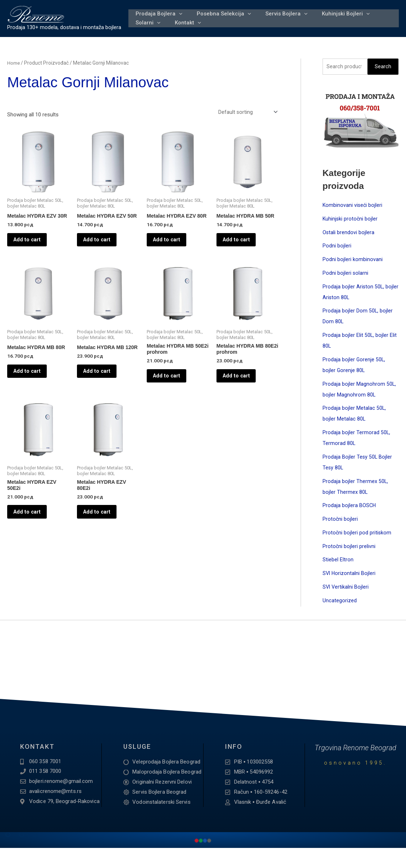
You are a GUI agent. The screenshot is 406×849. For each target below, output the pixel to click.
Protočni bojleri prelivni (349, 547)
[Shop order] (247, 112)
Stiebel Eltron (338, 560)
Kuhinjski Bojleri (336, 10)
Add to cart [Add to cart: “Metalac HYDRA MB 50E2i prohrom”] (172, 390)
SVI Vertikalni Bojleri (346, 588)
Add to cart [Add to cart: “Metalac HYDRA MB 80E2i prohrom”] (241, 390)
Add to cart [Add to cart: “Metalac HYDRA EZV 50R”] (102, 248)
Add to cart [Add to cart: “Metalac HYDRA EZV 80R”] (172, 248)
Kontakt (183, 26)
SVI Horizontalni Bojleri (350, 574)
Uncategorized (340, 601)
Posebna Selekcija (219, 10)
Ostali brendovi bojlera (349, 233)
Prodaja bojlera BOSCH (350, 506)
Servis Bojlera (279, 10)
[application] (177, 10)
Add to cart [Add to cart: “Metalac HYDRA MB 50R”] (241, 243)
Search (383, 67)
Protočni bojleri (340, 520)
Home (13, 63)
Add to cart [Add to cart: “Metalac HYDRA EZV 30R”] (32, 248)
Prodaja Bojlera (157, 10)
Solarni (146, 26)
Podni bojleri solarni (346, 274)
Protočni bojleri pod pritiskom (357, 533)
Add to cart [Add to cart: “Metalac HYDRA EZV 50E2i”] (32, 532)
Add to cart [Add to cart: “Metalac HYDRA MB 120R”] (102, 390)
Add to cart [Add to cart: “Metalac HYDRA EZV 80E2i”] (102, 532)
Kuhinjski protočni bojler (351, 220)
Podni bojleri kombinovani (353, 260)
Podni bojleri (337, 246)
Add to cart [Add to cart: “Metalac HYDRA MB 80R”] (32, 385)
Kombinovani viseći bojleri (353, 206)
